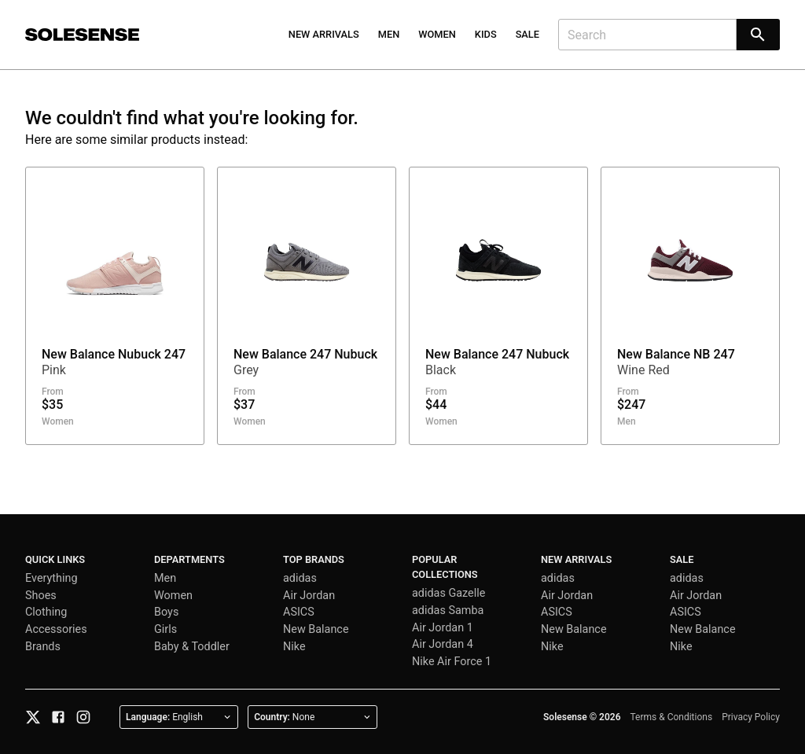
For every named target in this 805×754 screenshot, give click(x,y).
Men (389, 34)
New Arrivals (324, 34)
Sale (527, 34)
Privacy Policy (751, 717)
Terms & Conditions (671, 717)
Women (437, 34)
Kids (486, 34)
